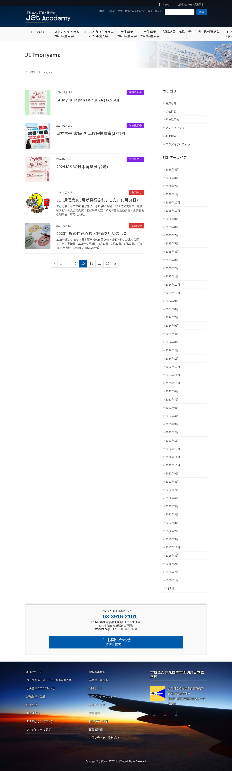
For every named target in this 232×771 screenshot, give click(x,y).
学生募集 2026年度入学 (40, 688)
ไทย (150, 11)
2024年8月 (172, 309)
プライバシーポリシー (102, 696)
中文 (120, 11)
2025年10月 (172, 210)
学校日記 (170, 111)
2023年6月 (172, 407)
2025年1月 (172, 276)
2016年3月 (172, 555)
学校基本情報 (97, 671)
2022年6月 (172, 498)
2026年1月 (172, 194)
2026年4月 (172, 169)
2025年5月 (172, 243)
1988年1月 (172, 580)
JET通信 (170, 136)
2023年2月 (172, 432)
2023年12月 (172, 366)
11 (91, 264)
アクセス (167, 4)
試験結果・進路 (36, 696)
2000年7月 (172, 572)
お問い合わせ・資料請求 (191, 4)
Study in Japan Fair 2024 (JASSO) (87, 100)
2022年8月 (172, 481)
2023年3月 (172, 424)
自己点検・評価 (98, 721)
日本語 (100, 11)
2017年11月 (172, 547)
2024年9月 (172, 301)
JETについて (34, 671)
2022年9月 (172, 473)
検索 (201, 12)
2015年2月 (172, 563)
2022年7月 (172, 489)
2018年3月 (172, 539)
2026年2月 (172, 186)
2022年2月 (172, 531)
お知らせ (137, 192)
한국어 (158, 11)
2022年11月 (172, 457)
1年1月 (169, 588)
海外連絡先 (33, 713)
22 (108, 264)
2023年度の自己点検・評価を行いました (92, 233)
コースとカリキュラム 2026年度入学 (49, 680)
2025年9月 (172, 218)
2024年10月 (172, 292)
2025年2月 (172, 268)
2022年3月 (172, 522)
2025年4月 (172, 251)
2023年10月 (172, 383)
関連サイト (96, 688)
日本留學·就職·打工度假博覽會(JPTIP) (90, 133)
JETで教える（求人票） (41, 721)
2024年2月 (172, 350)
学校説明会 (135, 92)
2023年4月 (172, 415)
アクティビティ (175, 127)
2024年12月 (172, 284)
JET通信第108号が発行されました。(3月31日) (97, 200)
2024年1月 (172, 358)
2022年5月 (172, 506)
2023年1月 (172, 440)
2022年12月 (172, 448)
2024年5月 (172, 325)
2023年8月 (172, 391)
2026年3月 (172, 177)
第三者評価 (96, 729)
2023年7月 (172, 399)
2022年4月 (172, 514)
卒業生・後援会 (98, 680)
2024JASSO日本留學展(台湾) (82, 166)
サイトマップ (97, 704)
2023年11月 (172, 375)
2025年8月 (172, 227)
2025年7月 (172, 235)
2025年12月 (172, 202)
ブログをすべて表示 (177, 144)
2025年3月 (172, 260)
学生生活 (31, 704)
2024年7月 (172, 317)
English (111, 11)
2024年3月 (172, 342)
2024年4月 (172, 333)
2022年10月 (172, 465)
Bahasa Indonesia (135, 11)
